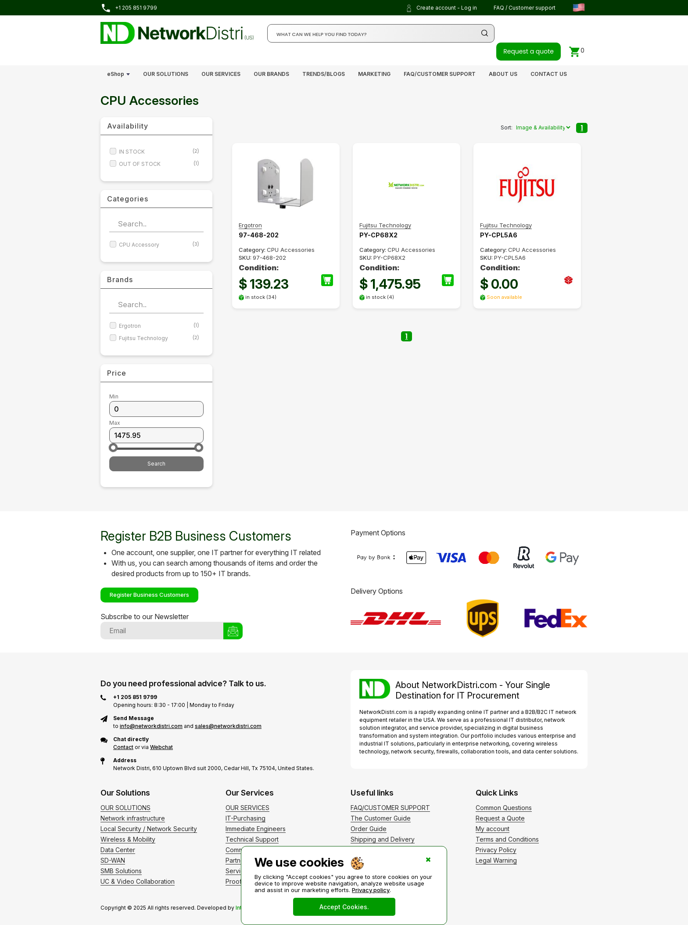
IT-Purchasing (245, 818)
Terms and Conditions (507, 839)
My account (492, 828)
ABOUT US (503, 74)
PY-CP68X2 (378, 235)
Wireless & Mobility (127, 839)
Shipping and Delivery (383, 839)
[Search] (380, 33)
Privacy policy (371, 889)
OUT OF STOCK (159, 164)
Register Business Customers (149, 594)
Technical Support (252, 839)
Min (113, 396)
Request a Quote (500, 818)
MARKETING (374, 74)
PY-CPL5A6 (498, 235)
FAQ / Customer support (524, 7)
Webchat (161, 747)
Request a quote (528, 51)
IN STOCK (159, 151)
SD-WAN (112, 860)
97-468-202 (259, 235)
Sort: (506, 127)
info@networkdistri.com (151, 726)
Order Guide (369, 828)
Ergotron (159, 326)
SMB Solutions (121, 871)
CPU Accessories (291, 249)
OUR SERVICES (220, 74)
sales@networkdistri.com (228, 726)
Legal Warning (496, 860)
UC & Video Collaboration (137, 881)
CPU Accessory (159, 244)
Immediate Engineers (256, 828)
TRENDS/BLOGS (323, 74)
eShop (115, 74)
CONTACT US (548, 74)
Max (114, 422)
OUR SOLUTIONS (165, 74)
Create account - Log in (441, 8)
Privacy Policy (496, 849)
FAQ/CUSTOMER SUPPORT (440, 74)
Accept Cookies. (344, 907)
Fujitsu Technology (159, 338)
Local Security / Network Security (148, 828)
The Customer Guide (381, 818)
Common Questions (504, 807)
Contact (123, 747)
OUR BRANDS (271, 74)
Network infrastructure (132, 818)
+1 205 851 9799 (128, 8)
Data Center (117, 849)
